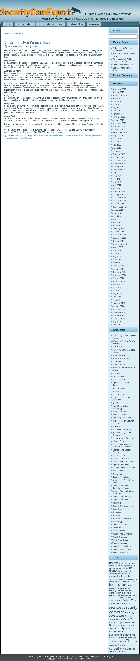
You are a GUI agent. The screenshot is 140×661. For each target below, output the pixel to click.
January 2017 (118, 194)
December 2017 (119, 160)
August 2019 (117, 98)
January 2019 (118, 120)
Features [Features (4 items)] (121, 573)
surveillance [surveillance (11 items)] (116, 631)
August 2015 (117, 247)
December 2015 (119, 235)
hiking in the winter (41, 136)
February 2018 (118, 154)
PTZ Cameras (118, 471)
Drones (115, 391)
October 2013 (118, 315)
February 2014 (118, 303)
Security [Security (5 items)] (112, 604)
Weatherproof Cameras (122, 549)
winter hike (87, 136)
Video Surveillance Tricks (123, 65)
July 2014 (116, 287)
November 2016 (119, 201)
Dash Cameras (118, 379)
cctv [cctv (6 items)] (130, 568)
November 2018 (119, 126)
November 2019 (119, 89)
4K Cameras (117, 347)
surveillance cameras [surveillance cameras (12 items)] (122, 634)
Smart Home (117, 509)
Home (8, 24)
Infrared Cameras (119, 441)
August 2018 (117, 135)
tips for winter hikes (75, 136)
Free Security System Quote (51, 24)
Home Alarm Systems (121, 429)
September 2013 (119, 318)
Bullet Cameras (119, 365)
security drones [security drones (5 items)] (129, 623)
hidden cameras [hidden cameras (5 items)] (125, 579)
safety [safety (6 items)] (119, 601)
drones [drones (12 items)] (113, 570)
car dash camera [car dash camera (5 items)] (121, 568)
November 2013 (119, 312)
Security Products (24, 24)
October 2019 (118, 92)
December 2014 (119, 272)
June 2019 (116, 104)
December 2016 (119, 197)
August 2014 (117, 284)
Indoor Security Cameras (123, 438)
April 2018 (116, 148)
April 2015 (116, 259)
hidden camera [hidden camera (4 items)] (114, 579)
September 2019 (119, 95)
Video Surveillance (120, 540)
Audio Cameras (119, 355)
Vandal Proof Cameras (122, 534)
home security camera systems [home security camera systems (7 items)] (121, 589)
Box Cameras (118, 361)
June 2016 (116, 216)
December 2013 (119, 309)
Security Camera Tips (121, 497)
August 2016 (117, 210)
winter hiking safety (11, 138)
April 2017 (116, 185)
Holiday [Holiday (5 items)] (123, 582)
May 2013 (116, 322)
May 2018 (116, 145)
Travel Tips (117, 528)
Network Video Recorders (123, 461)
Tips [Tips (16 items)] (129, 641)
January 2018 (118, 157)
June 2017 (116, 179)
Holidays (116, 426)
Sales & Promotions (120, 477)
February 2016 (118, 228)
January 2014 (118, 306)
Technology (117, 521)
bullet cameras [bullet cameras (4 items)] (123, 563)
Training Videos (76, 24)
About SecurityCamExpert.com (38, 657)
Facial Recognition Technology (120, 407)
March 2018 (117, 151)
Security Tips (117, 503)
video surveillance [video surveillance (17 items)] (118, 646)
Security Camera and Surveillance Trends (121, 487)
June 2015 (116, 253)
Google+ (100, 124)
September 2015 (119, 244)
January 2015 (118, 269)
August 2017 (117, 173)
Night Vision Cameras (121, 464)
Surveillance (117, 515)
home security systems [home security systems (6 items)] (119, 593)
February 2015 (118, 266)
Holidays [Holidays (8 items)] (131, 581)
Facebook (91, 124)
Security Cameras (120, 500)
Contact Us (94, 24)
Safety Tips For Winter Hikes (27, 42)
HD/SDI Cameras (119, 411)
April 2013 (116, 325)
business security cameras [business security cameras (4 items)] (123, 566)
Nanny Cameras (119, 455)
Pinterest (18, 126)
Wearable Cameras (120, 543)
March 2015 (117, 263)
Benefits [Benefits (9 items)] (113, 563)
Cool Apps (116, 373)
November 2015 (119, 238)
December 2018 (119, 123)
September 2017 (119, 170)
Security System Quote (104, 657)
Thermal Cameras (120, 524)
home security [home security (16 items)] (119, 585)
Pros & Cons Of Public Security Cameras (122, 60)
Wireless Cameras (120, 552)
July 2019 (116, 101)
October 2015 (118, 241)
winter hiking (97, 136)
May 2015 (116, 256)
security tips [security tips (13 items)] (122, 628)
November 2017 (119, 163)
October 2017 (118, 166)
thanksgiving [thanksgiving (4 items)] (122, 641)
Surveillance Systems (121, 518)
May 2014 (116, 294)
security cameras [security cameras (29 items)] (123, 609)
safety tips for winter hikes (58, 136)
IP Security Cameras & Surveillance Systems (122, 445)
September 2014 (119, 281)
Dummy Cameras (119, 394)
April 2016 (116, 222)
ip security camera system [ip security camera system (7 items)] (120, 594)
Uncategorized (118, 531)
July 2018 (116, 139)
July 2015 (116, 250)
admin (36, 46)
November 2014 (119, 275)
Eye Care (116, 403)
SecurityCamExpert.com (122, 506)
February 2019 (118, 117)
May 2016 (116, 219)
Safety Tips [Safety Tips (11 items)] (129, 600)
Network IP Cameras (121, 458)
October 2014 (118, 278)
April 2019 (116, 111)
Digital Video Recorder (74, 657)
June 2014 (116, 290)
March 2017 (117, 188)
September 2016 (119, 207)
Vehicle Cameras (119, 537)
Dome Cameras (119, 388)
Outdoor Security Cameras (123, 468)
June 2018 (116, 142)
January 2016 (118, 232)
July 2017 (116, 176)
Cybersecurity (118, 376)
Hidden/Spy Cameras (121, 418)
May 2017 (116, 182)
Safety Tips (19, 136)
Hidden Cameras (119, 415)
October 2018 (118, 129)
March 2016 (117, 225)
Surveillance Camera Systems (107, 14)
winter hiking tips (25, 138)
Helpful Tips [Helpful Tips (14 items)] (125, 576)
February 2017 (118, 191)
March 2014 (117, 300)
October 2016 (118, 204)
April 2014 (116, 297)
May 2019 (116, 108)
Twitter (7, 126)
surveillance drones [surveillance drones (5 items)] (116, 638)
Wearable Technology (121, 546)
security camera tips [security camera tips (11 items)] (120, 620)
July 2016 (116, 213)
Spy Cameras (118, 512)
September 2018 (119, 132)
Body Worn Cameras (121, 358)
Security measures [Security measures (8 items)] (118, 625)
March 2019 (117, 114)
